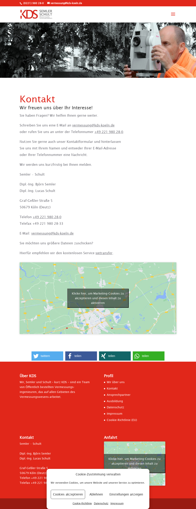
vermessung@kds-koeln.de (93, 125)
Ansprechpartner (119, 394)
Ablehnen (96, 494)
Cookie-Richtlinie (82, 503)
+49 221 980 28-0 (109, 132)
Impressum (117, 503)
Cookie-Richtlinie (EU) (122, 420)
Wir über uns (116, 382)
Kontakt (112, 388)
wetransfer (104, 253)
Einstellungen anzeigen (126, 494)
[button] (47, 356)
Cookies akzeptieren (68, 494)
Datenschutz (101, 503)
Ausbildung (115, 401)
